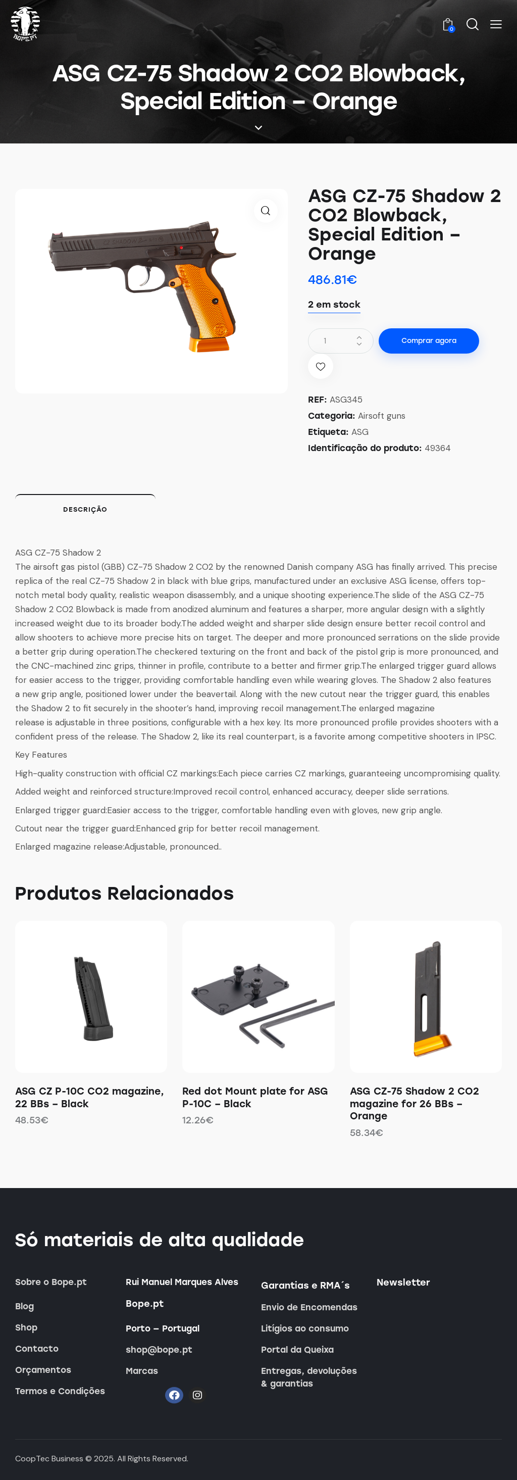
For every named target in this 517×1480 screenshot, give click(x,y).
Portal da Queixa (297, 1350)
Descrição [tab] (85, 509)
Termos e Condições (60, 1391)
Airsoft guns (381, 415)
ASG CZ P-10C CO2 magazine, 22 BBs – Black (89, 1098)
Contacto (37, 1349)
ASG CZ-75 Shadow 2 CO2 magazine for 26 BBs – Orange (414, 1104)
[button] (496, 25)
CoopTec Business (49, 1458)
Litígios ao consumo (305, 1328)
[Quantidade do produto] (341, 341)
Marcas (142, 1371)
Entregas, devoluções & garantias (309, 1377)
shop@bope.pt (159, 1350)
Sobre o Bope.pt (51, 1282)
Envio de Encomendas (309, 1307)
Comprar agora (428, 340)
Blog (24, 1306)
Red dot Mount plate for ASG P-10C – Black (255, 1098)
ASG (360, 431)
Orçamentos (43, 1370)
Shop (26, 1327)
